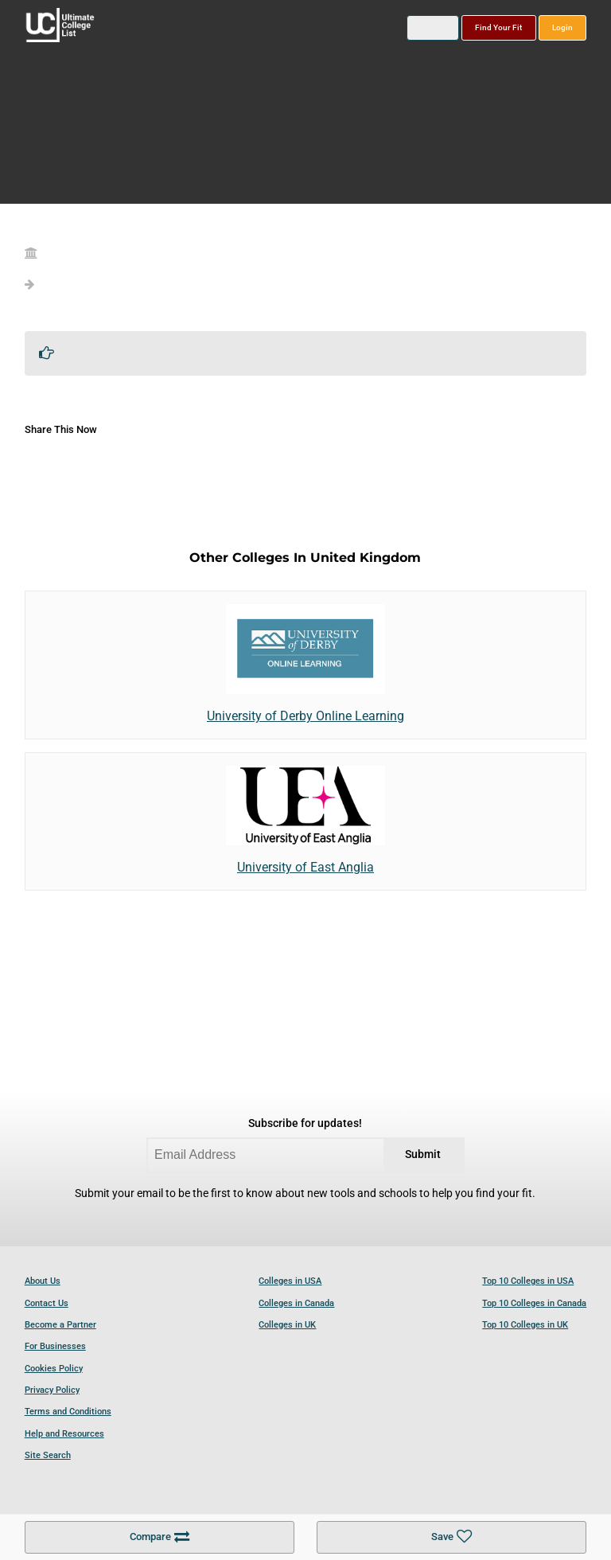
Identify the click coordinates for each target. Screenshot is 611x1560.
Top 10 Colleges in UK (525, 1325)
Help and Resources (64, 1434)
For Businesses (55, 1346)
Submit (423, 1154)
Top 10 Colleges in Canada (534, 1303)
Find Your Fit (498, 27)
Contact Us (46, 1303)
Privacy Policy (52, 1390)
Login (562, 27)
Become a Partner (60, 1325)
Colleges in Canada (296, 1303)
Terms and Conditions (68, 1411)
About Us (42, 1281)
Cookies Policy (54, 1368)
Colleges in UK (287, 1325)
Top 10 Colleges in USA (528, 1281)
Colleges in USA (290, 1281)
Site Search (48, 1455)
